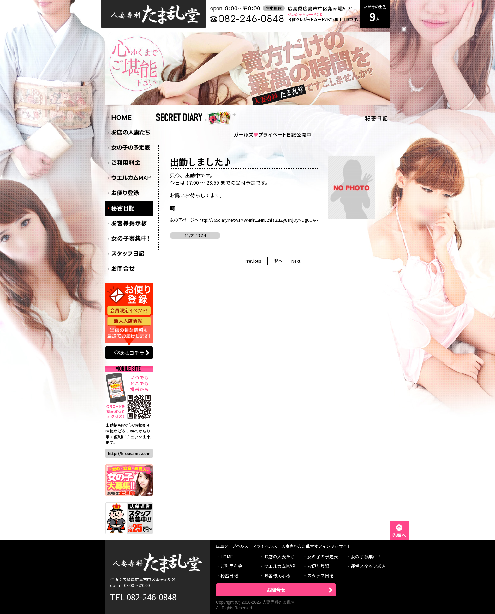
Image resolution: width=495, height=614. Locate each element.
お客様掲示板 (277, 575)
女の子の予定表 (322, 556)
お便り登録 (318, 566)
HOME (226, 556)
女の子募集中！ (366, 556)
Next (295, 261)
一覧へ (276, 261)
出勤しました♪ (201, 162)
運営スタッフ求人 (368, 566)
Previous (253, 261)
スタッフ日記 (320, 575)
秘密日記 (229, 575)
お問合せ (275, 590)
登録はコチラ (129, 352)
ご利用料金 (231, 566)
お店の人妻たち (279, 556)
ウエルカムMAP (279, 566)
